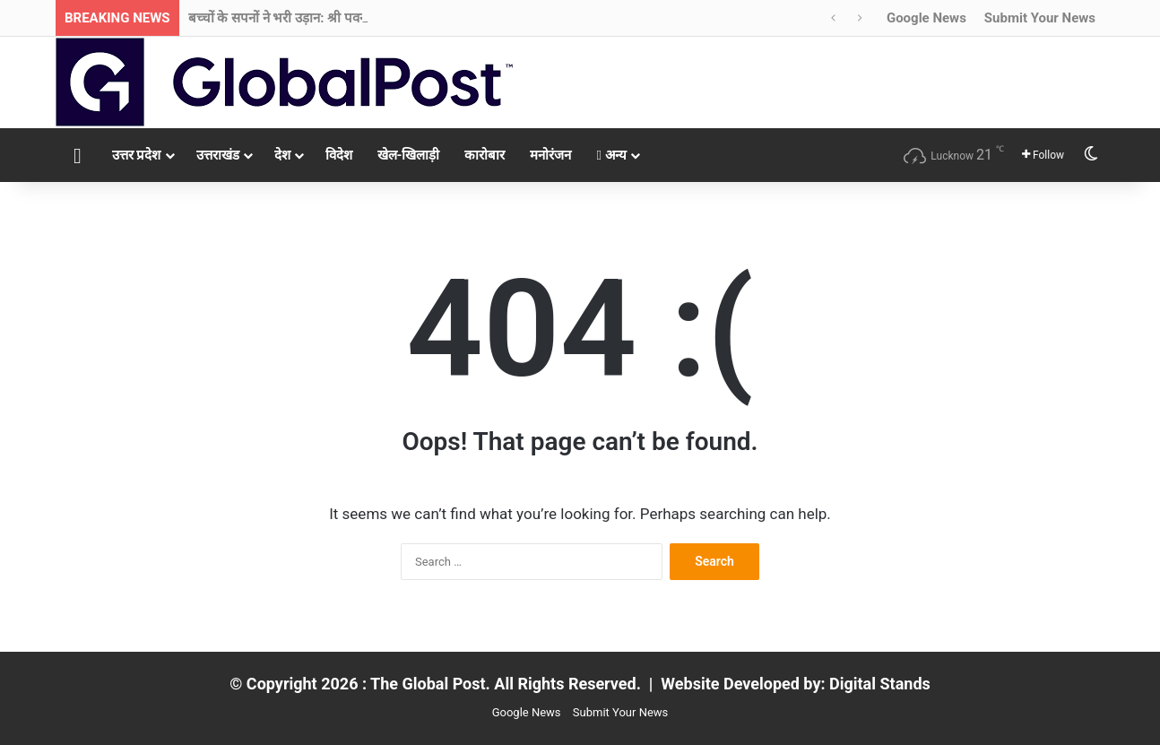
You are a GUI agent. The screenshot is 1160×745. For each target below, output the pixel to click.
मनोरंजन (550, 155)
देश (282, 155)
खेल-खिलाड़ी (408, 155)
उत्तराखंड (217, 155)
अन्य (611, 155)
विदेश (338, 155)
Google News (926, 18)
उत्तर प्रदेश (136, 155)
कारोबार (484, 155)
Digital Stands (880, 683)
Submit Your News (1039, 18)
